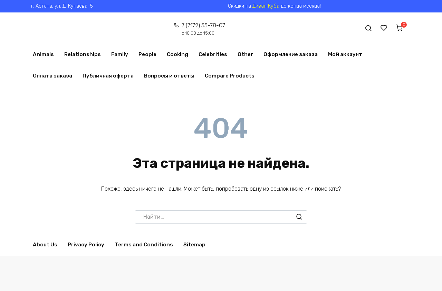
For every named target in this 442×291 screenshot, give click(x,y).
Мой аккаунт (345, 54)
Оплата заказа (52, 76)
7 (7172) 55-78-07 (203, 29)
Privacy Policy (86, 245)
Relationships (82, 54)
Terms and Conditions (144, 245)
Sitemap (194, 245)
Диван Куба (265, 6)
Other (245, 54)
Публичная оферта (108, 76)
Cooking (177, 54)
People (147, 54)
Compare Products (229, 76)
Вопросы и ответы (169, 76)
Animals (43, 54)
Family (119, 54)
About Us (45, 245)
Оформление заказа (290, 54)
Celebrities (213, 54)
